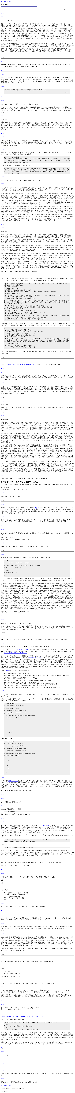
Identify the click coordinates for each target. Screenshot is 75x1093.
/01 (1, 13)
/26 (1, 133)
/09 (1, 818)
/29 (1, 57)
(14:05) (2, 923)
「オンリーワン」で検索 (21, 649)
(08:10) (2, 529)
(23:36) (2, 1078)
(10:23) (2, 136)
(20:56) (2, 858)
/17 (1, 500)
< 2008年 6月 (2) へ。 (7, 1)
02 (1, 1000)
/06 (1, 869)
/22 (1, 368)
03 (1, 954)
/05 (1, 910)
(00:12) (2, 372)
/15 (1, 550)
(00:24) (2, 492)
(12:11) (2, 914)
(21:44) (2, 86)
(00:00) (2, 475)
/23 (1, 357)
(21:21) (2, 542)
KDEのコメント (13, 780)
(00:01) (2, 16)
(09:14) (2, 619)
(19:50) (2, 74)
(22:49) (2, 415)
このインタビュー (47, 825)
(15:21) (2, 903)
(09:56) (2, 635)
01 (1, 1059)
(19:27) (2, 821)
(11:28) (2, 642)
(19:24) (2, 933)
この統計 (7, 670)
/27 (1, 97)
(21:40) (2, 777)
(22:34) (2, 1069)
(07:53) (2, 1004)
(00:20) (2, 382)
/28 (1, 70)
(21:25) (2, 401)
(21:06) (2, 361)
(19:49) (2, 957)
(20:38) (2, 183)
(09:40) (2, 873)
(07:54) (2, 798)
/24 (1, 224)
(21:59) (2, 100)
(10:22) (2, 886)
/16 (1, 525)
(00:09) (2, 979)
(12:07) (2, 690)
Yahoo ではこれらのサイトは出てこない (15, 652)
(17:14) (2, 176)
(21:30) (2, 964)
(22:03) (2, 115)
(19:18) (2, 504)
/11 (1, 794)
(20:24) (2, 516)
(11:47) (2, 149)
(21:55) (2, 554)
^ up (1, 1)
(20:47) (2, 61)
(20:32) (2, 1012)
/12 (1, 615)
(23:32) (2, 275)
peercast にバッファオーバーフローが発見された (21, 364)
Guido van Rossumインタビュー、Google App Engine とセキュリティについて (23, 1016)
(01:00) (2, 986)
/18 (1, 397)
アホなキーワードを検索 (34, 657)
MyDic (37, 507)
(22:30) (2, 227)
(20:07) (2, 1051)
